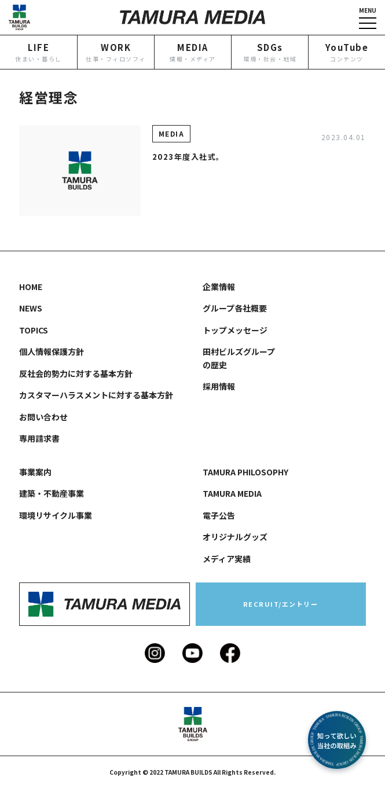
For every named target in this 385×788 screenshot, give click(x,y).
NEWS (30, 308)
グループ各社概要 (235, 308)
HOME (30, 286)
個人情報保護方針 (51, 351)
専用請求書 (39, 438)
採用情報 (219, 386)
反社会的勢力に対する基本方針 (76, 373)
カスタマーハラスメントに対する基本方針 (96, 395)
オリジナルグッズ (235, 537)
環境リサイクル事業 (55, 515)
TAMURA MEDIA (232, 493)
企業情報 (219, 286)
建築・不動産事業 (51, 493)
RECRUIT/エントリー (280, 604)
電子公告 (219, 515)
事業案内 (35, 472)
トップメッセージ (235, 330)
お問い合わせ (43, 417)
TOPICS (33, 330)
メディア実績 (227, 559)
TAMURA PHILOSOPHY (245, 472)
